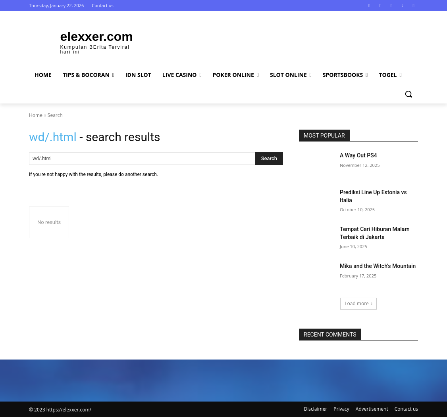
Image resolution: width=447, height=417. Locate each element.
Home (35, 115)
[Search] (269, 158)
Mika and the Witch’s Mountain (378, 266)
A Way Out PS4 (358, 155)
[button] (408, 93)
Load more (358, 303)
